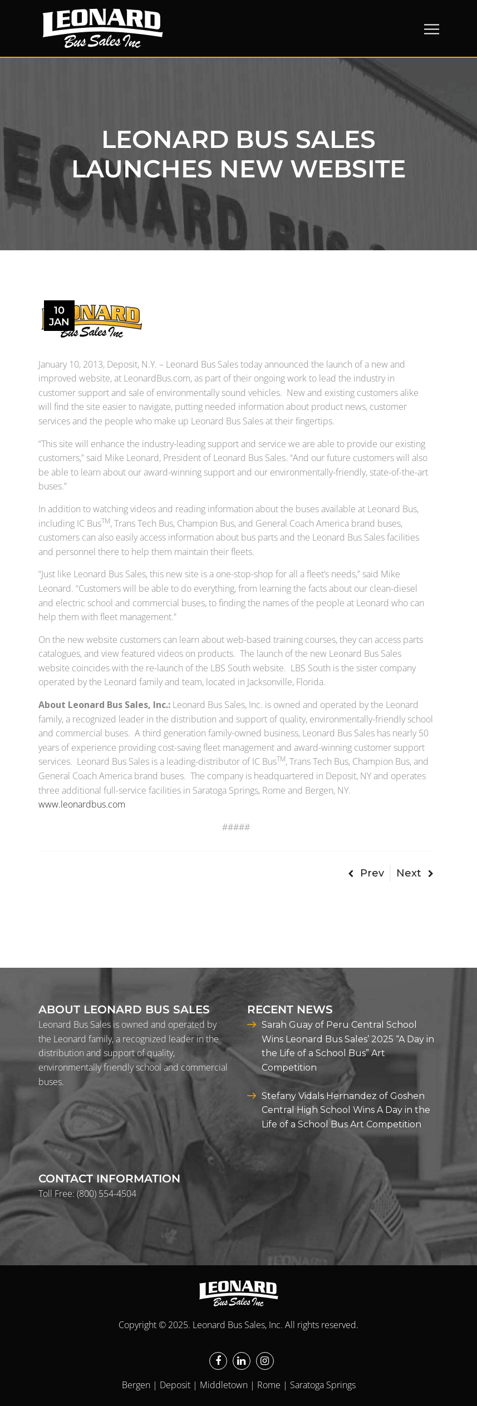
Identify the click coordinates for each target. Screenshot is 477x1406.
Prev (366, 873)
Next (415, 873)
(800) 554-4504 (106, 1193)
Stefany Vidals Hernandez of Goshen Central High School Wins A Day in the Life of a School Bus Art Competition (346, 1110)
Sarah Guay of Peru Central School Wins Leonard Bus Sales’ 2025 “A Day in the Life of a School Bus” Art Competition (348, 1046)
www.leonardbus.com (81, 804)
